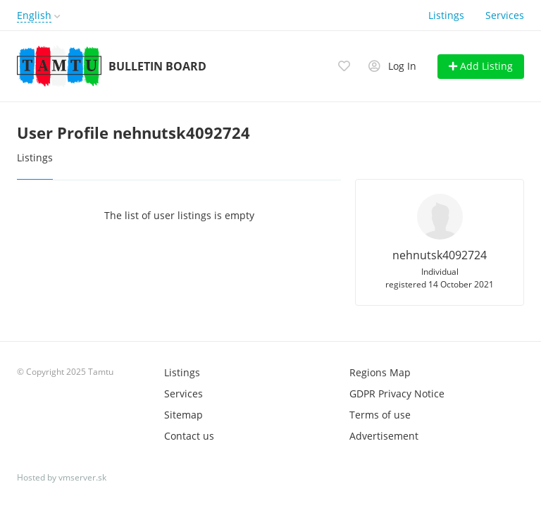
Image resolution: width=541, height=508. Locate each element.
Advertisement (383, 435)
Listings (446, 15)
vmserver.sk (82, 477)
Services (504, 15)
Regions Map (380, 372)
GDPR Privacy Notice (396, 393)
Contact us (189, 435)
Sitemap (183, 414)
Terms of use (380, 414)
